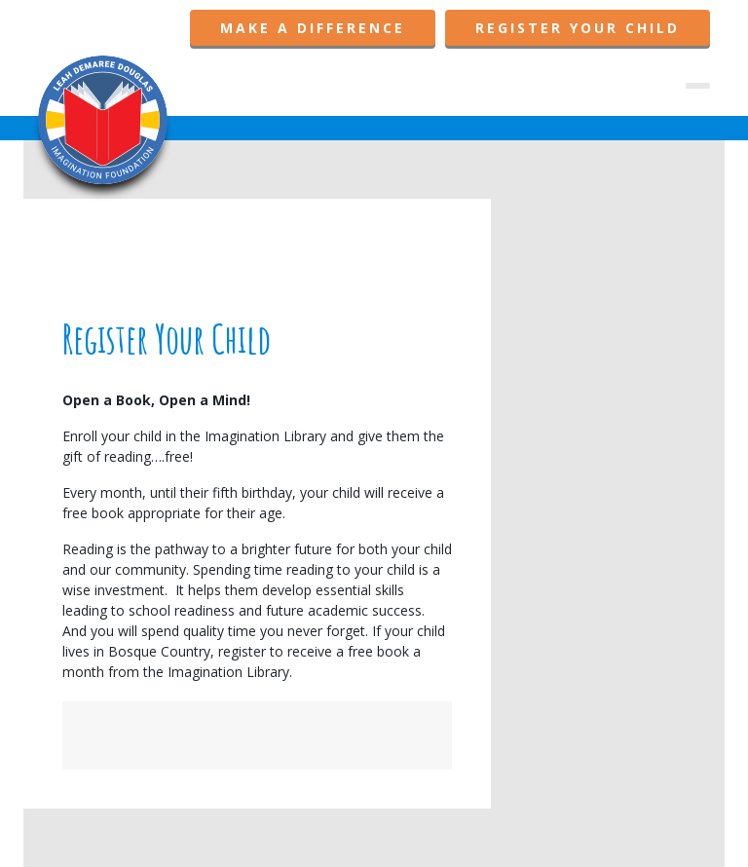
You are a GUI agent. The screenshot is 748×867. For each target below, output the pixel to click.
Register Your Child (577, 28)
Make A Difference (312, 28)
